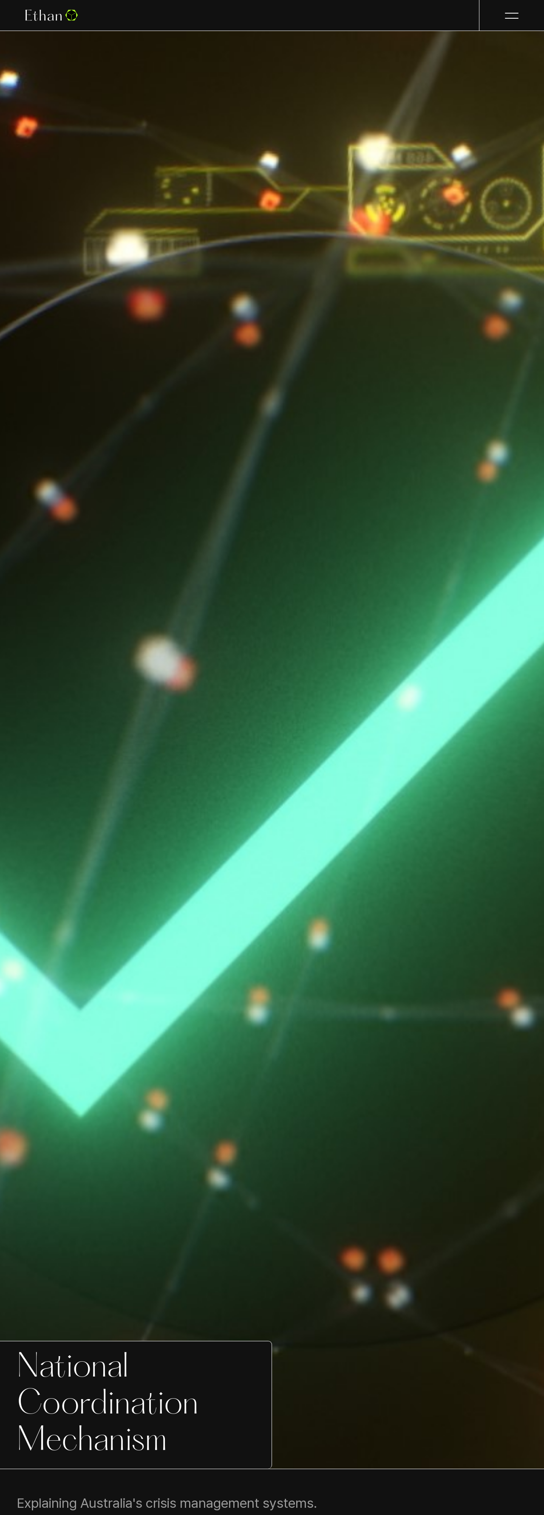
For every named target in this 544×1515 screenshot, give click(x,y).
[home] (52, 15)
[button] (511, 15)
